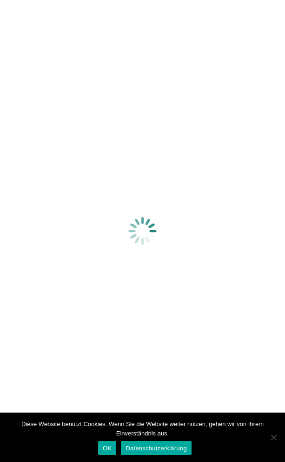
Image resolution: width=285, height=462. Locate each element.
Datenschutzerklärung (156, 448)
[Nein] (273, 437)
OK (107, 448)
